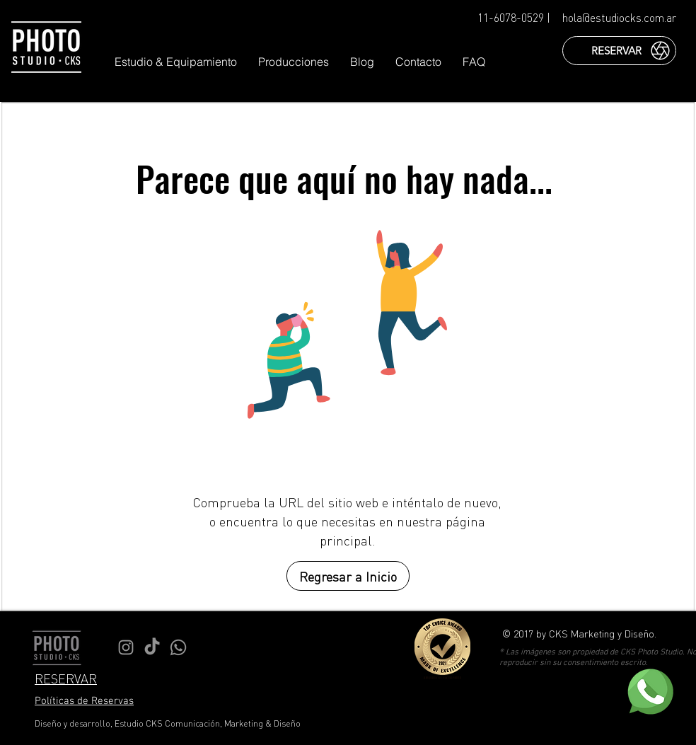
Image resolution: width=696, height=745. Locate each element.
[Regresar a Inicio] (348, 576)
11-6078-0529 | (513, 17)
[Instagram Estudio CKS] (126, 647)
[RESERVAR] (619, 50)
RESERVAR (66, 678)
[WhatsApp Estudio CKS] (178, 647)
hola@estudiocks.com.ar (619, 17)
